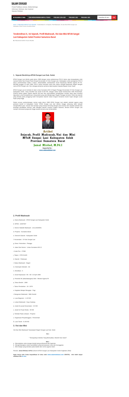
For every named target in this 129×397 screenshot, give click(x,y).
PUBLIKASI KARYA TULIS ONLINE (24, 40)
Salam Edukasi (19, 3)
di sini (24, 356)
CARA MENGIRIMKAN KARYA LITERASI (39, 17)
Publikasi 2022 (73, 17)
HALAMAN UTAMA (19, 17)
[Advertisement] (47, 57)
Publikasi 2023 (85, 17)
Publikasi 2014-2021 (60, 17)
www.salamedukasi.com (55, 354)
